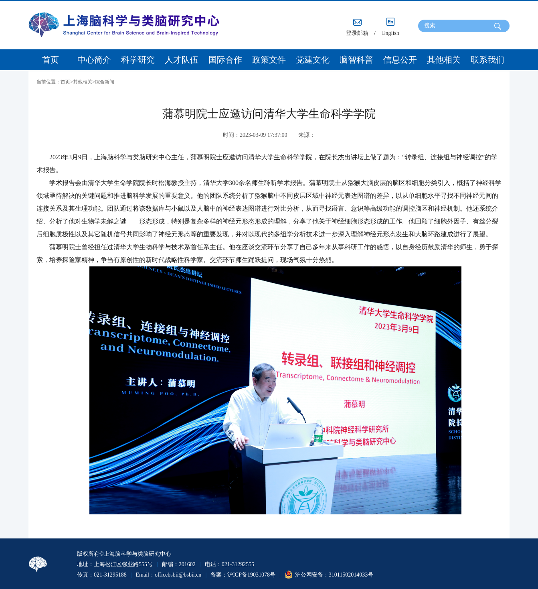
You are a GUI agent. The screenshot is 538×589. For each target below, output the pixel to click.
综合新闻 (104, 82)
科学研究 (138, 60)
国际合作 (225, 60)
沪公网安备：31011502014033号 (334, 575)
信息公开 (400, 60)
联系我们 (487, 60)
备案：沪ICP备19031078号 (242, 575)
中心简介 (94, 60)
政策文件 (269, 60)
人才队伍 (181, 60)
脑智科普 (356, 60)
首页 (50, 60)
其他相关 (444, 60)
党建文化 (313, 60)
